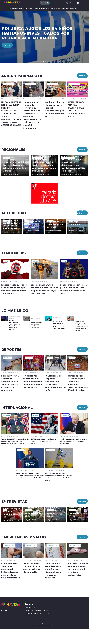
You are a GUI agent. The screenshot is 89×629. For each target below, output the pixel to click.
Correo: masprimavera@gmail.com (37, 610)
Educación (6, 221)
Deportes (73, 8)
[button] (38, 61)
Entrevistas (65, 8)
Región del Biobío (37, 158)
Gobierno (50, 221)
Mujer (5, 509)
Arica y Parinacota (25, 8)
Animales (35, 261)
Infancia (64, 261)
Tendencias (45, 8)
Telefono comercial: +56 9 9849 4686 (37, 613)
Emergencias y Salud (8, 545)
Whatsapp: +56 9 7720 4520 (34, 607)
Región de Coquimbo (68, 158)
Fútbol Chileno (7, 357)
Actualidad (14, 8)
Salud (27, 221)
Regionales (6, 158)
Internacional (55, 8)
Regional (36, 8)
